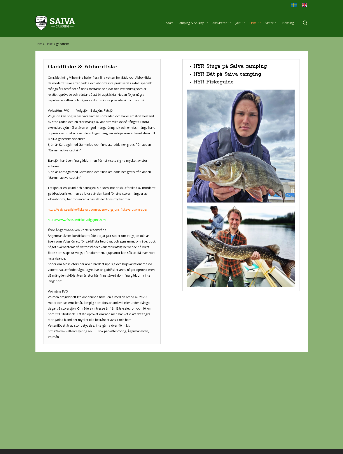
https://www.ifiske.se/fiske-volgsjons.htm (77, 307)
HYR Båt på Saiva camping (227, 161)
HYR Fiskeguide (213, 169)
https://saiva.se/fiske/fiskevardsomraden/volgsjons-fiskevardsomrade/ (98, 297)
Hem (38, 44)
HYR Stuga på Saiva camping (230, 154)
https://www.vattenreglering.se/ (70, 418)
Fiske (49, 44)
